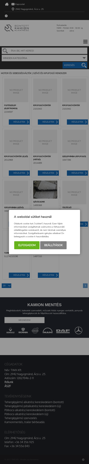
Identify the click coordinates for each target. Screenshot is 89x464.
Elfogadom (27, 245)
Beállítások (53, 245)
